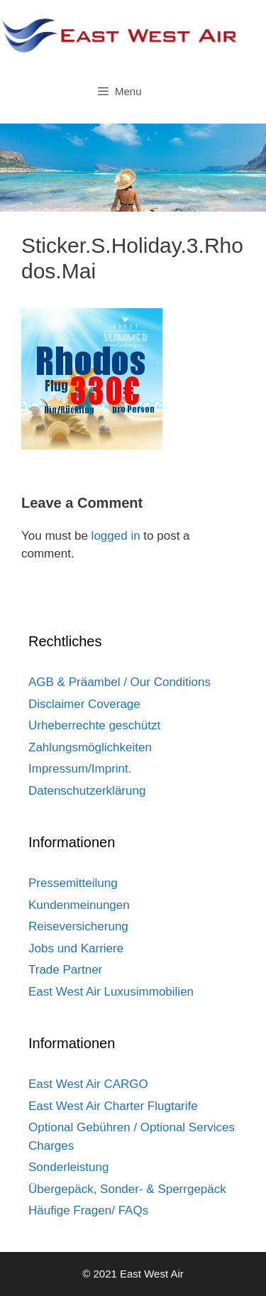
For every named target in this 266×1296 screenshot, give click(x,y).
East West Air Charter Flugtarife (113, 1106)
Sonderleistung (68, 1167)
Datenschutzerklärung (86, 790)
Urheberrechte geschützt (94, 725)
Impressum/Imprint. (79, 768)
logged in (116, 536)
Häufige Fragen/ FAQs (88, 1210)
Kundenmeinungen (79, 905)
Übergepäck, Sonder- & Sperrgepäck (127, 1189)
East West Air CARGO (88, 1084)
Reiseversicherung (78, 926)
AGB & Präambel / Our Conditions (119, 682)
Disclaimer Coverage (84, 704)
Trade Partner (65, 969)
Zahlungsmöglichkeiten (90, 747)
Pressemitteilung (73, 883)
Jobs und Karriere (75, 948)
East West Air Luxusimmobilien (111, 991)
